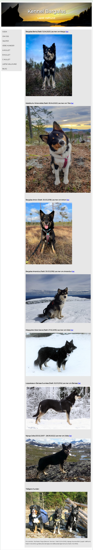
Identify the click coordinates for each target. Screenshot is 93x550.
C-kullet (6, 59)
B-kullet (6, 55)
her (67, 32)
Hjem (4, 32)
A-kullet (6, 50)
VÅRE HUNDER (8, 46)
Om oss (5, 36)
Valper (5, 41)
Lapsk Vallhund (9, 64)
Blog (4, 69)
